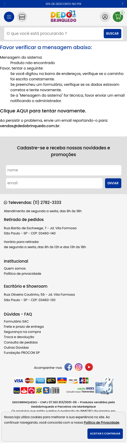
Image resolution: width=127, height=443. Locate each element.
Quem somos (15, 268)
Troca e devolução (19, 337)
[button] (122, 4)
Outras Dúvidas (16, 347)
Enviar (113, 183)
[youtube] (89, 367)
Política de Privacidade (101, 423)
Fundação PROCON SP (22, 352)
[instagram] (79, 367)
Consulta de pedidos (21, 342)
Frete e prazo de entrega (24, 326)
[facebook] (68, 367)
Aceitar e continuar (105, 434)
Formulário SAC (16, 321)
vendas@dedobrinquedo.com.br (29, 125)
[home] (63, 16)
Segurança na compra (22, 332)
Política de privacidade (22, 273)
